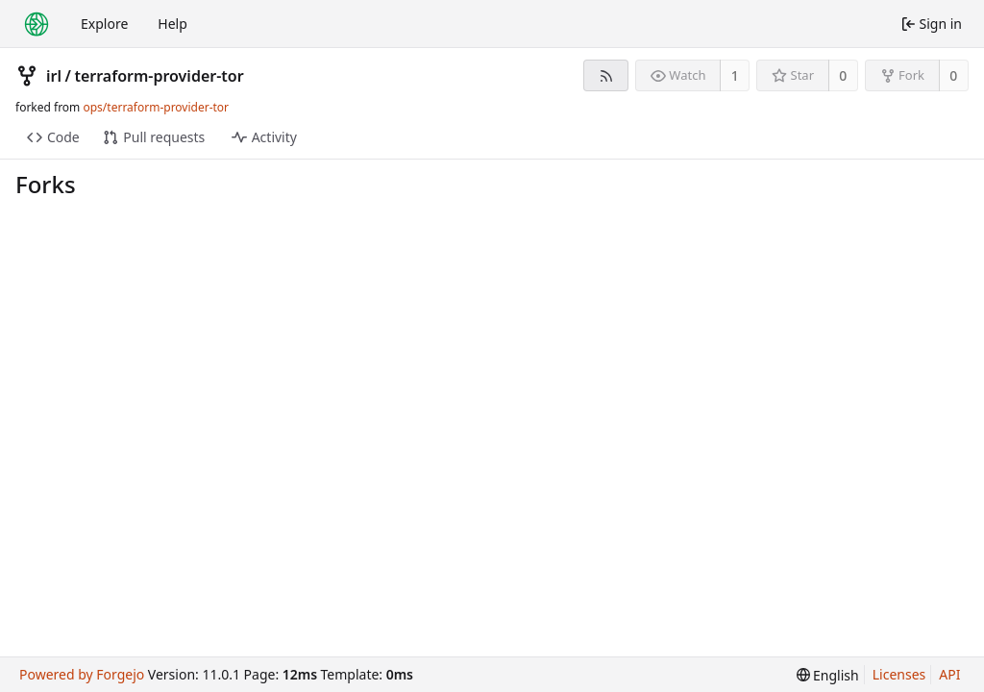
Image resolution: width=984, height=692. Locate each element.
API (949, 674)
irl (54, 76)
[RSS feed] (605, 75)
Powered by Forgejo (81, 674)
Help (172, 23)
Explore (104, 23)
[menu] (828, 675)
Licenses (899, 674)
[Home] (36, 24)
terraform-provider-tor (158, 76)
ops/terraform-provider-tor (156, 107)
